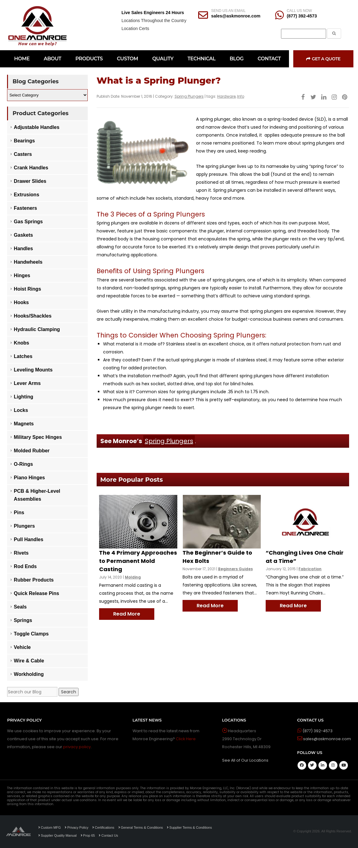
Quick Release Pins (36, 593)
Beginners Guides (235, 568)
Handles (23, 248)
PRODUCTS (89, 59)
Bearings (24, 140)
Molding (133, 577)
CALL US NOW (299, 11)
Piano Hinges (29, 477)
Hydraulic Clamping (37, 329)
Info (240, 96)
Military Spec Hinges (38, 437)
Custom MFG (49, 827)
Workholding (29, 674)
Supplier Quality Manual (57, 835)
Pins (19, 512)
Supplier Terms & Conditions (189, 827)
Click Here (186, 738)
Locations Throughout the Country (153, 20)
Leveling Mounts (33, 369)
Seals (20, 606)
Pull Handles (28, 539)
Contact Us (108, 835)
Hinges (22, 275)
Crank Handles (31, 167)
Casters (23, 154)
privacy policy (77, 746)
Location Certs (135, 28)
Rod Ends (25, 566)
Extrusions (26, 194)
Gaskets (23, 235)
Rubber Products (34, 579)
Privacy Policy (76, 827)
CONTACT (269, 59)
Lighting (23, 396)
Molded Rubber (31, 450)
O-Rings (23, 464)
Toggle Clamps (31, 633)
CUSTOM (127, 59)
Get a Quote (323, 59)
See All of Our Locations (245, 760)
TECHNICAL (201, 59)
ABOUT (52, 59)
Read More (126, 613)
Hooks (21, 302)
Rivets (21, 553)
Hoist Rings (27, 289)
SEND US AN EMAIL (228, 11)
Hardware (226, 96)
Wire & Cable (29, 660)
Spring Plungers (189, 96)
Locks (21, 410)
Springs (23, 620)
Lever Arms (27, 383)
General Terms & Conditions (140, 827)
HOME (21, 59)
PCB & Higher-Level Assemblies (37, 495)
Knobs (21, 342)
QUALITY (162, 59)
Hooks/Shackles (33, 315)
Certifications (103, 827)
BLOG (236, 59)
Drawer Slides (30, 181)
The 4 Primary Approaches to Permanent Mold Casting (138, 561)
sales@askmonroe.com (235, 15)
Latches (23, 356)
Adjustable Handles (36, 127)
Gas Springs (28, 221)
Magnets (24, 423)
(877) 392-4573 (302, 15)
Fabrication (309, 568)
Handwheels (28, 262)
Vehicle (22, 647)
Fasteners (25, 208)
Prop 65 (88, 835)
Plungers (24, 526)
